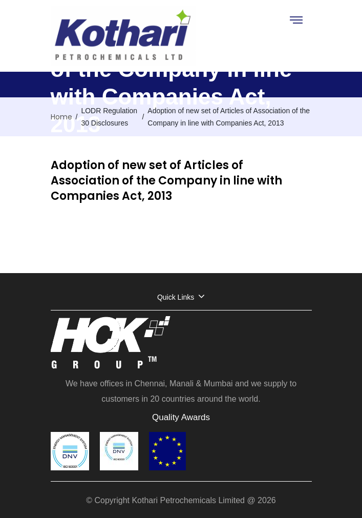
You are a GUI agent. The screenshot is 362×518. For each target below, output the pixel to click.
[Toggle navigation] (295, 19)
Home (61, 117)
